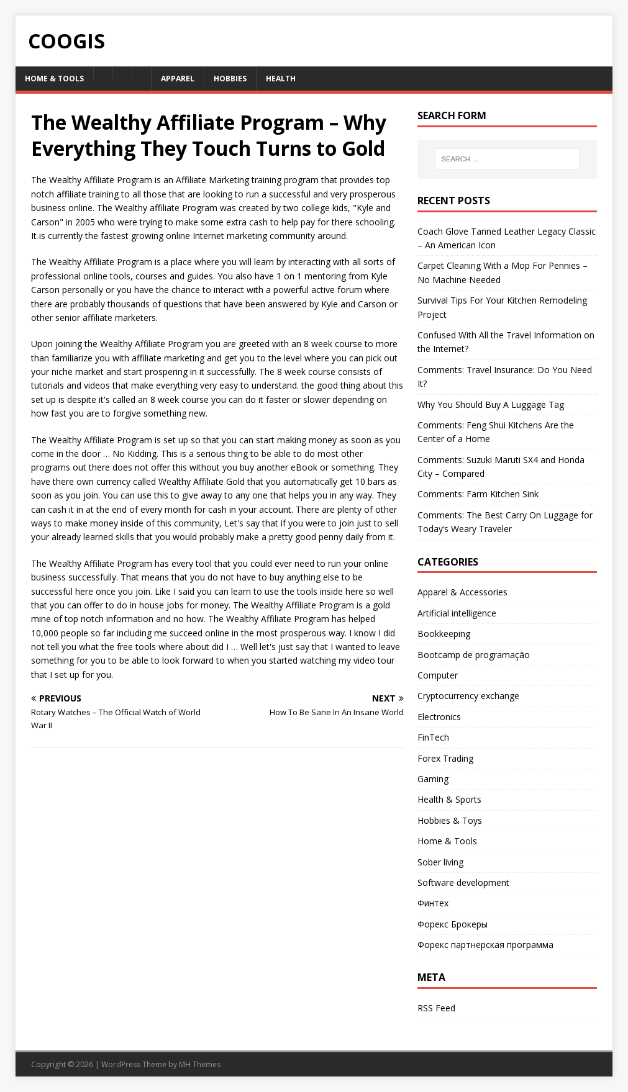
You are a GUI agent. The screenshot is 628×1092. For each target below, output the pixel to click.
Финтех (432, 903)
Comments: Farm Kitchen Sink (478, 494)
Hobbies (230, 78)
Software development (463, 882)
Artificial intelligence (456, 613)
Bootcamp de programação (473, 655)
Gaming (432, 779)
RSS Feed (436, 1008)
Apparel (177, 78)
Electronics (439, 717)
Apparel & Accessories (462, 592)
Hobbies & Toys (449, 820)
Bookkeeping (443, 633)
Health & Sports (449, 799)
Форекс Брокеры (452, 924)
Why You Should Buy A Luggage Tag (490, 404)
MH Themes (200, 1064)
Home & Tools (54, 78)
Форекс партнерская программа (485, 944)
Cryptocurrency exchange (468, 696)
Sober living (440, 862)
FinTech (433, 737)
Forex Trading (445, 758)
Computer (437, 675)
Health (281, 78)
